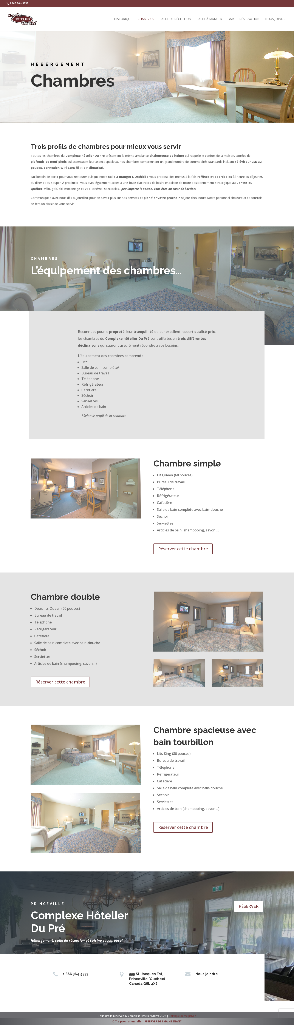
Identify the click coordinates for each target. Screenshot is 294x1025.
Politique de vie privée (182, 1016)
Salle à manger (209, 19)
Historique (123, 19)
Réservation (249, 19)
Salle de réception (175, 19)
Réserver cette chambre (183, 549)
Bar (231, 19)
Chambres (146, 19)
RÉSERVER (248, 906)
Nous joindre (276, 19)
